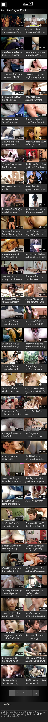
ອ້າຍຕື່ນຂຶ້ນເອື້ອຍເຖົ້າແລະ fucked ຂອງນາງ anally (11, 525)
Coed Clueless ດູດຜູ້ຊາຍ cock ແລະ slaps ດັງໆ (34, 458)
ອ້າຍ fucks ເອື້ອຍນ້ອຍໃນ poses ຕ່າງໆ (34, 637)
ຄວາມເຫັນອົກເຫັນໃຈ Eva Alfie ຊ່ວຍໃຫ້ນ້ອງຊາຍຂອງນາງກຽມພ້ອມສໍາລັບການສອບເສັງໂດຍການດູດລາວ (12, 256)
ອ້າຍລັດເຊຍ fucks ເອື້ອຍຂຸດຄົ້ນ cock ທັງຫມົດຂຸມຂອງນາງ (35, 166)
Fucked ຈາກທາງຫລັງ (34, 501)
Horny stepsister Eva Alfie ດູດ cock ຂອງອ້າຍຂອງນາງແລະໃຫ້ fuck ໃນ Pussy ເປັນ (12, 413)
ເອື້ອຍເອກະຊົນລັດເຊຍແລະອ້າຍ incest (34, 277)
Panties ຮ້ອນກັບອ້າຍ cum (33, 412)
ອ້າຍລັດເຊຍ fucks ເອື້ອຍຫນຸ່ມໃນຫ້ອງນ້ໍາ (35, 681)
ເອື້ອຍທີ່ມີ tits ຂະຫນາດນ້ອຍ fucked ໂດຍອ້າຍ (11, 569)
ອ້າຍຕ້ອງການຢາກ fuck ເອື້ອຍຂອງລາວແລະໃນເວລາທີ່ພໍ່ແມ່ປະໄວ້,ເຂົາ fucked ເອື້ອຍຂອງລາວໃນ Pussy (35, 211)
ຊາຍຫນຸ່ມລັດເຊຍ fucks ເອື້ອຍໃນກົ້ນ (12, 435)
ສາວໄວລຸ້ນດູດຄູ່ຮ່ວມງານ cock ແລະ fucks (33, 435)
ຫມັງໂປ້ (28, 4)
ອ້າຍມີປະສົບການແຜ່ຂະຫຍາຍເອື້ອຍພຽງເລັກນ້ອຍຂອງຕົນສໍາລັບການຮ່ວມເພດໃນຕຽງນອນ (11, 346)
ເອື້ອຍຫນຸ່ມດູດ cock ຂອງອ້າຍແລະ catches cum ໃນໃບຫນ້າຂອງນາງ (34, 368)
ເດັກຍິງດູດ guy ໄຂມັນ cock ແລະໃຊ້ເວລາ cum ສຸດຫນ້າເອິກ (35, 570)
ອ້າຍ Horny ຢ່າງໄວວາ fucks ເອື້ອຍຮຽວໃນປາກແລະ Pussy (35, 660)
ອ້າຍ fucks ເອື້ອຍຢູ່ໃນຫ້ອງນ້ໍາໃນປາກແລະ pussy (11, 391)
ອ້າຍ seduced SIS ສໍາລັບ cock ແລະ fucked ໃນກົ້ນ (35, 255)
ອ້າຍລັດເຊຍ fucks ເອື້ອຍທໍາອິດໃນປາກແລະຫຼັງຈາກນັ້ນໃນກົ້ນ (35, 144)
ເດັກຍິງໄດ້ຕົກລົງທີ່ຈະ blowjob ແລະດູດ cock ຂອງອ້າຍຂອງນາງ (11, 144)
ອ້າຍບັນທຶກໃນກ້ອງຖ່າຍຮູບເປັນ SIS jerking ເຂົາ (35, 189)
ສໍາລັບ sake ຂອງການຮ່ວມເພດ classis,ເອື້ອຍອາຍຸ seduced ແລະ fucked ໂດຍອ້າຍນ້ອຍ (11, 32)
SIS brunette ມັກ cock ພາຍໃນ (11, 188)
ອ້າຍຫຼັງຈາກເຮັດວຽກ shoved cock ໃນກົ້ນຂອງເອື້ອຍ (35, 346)
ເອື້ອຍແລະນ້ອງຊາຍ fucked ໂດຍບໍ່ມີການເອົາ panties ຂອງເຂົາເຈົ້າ (35, 121)
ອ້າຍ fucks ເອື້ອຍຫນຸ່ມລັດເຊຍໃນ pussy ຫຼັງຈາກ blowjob (11, 99)
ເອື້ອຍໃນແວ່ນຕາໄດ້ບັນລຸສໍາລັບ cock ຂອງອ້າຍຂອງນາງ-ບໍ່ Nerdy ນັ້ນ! (12, 54)
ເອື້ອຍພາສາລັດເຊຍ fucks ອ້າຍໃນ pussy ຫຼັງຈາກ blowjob (10, 682)
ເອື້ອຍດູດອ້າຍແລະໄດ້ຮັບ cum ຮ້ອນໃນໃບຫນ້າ (12, 637)
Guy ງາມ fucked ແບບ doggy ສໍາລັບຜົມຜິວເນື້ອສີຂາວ (35, 391)
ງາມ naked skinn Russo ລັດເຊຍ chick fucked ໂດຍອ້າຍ (12, 615)
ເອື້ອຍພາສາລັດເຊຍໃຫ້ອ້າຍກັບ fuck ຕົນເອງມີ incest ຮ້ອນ (34, 525)
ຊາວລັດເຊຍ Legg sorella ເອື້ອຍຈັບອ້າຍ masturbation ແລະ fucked (34, 99)
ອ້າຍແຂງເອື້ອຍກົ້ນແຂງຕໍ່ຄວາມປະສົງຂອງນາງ (12, 592)
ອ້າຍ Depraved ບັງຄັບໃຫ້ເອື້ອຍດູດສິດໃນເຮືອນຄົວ (34, 593)
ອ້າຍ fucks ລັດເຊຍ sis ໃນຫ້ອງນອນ (11, 457)
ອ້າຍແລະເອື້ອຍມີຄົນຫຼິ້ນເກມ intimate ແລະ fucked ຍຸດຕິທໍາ (12, 211)
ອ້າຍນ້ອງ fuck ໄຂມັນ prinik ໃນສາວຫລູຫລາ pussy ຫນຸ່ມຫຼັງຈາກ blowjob (34, 480)
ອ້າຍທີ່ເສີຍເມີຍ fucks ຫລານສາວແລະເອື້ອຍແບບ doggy (11, 503)
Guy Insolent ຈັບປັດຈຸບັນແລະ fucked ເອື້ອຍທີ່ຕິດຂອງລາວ (12, 76)
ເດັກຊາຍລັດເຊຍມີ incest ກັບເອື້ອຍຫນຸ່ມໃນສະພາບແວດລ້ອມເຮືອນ (12, 166)
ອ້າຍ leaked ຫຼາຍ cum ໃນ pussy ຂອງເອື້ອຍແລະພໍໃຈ (11, 301)
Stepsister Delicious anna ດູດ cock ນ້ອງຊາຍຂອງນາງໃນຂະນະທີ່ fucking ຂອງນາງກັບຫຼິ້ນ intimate (12, 278)
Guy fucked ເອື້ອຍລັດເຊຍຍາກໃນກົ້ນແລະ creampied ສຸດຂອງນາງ (35, 32)
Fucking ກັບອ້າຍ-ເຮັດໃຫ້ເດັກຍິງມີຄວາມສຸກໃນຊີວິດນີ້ (34, 301)
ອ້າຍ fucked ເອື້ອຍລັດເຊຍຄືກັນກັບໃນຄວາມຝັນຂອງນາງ (10, 660)
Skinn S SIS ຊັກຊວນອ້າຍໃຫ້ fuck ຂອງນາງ (11, 479)
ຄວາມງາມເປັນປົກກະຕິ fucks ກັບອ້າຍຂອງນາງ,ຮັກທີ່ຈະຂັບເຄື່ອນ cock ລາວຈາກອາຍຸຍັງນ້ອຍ (11, 548)
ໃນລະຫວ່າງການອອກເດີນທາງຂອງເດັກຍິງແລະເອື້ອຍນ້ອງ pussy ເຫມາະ (35, 548)
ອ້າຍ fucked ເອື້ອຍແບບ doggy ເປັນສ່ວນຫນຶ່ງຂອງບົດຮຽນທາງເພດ (11, 323)
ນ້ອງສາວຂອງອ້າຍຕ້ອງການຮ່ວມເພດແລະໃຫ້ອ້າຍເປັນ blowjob (35, 615)
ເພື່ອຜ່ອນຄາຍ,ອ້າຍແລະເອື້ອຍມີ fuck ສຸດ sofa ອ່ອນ (35, 54)
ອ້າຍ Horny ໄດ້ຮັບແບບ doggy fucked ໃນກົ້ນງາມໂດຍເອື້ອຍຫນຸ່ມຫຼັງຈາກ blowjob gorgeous (11, 368)
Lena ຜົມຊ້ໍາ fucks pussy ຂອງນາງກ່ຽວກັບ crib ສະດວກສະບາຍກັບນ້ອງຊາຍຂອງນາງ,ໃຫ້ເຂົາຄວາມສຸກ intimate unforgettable (35, 233)
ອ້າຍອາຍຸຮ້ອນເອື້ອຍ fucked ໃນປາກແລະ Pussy (10, 121)
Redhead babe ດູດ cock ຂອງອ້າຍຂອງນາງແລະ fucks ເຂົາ (35, 76)
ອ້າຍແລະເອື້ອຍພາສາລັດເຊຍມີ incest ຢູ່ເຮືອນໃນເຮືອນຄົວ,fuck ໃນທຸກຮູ (12, 233)
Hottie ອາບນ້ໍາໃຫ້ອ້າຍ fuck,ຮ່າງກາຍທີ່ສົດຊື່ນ (34, 322)
